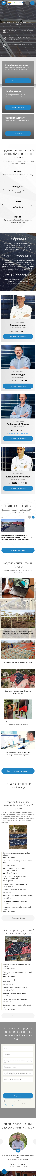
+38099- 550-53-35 (19, 430)
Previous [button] (29, 517)
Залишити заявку (18, 81)
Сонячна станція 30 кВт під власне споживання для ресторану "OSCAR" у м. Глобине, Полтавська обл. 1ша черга (16, 537)
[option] (18, 28)
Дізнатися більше (18, 918)
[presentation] (17, 1087)
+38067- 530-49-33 (19, 331)
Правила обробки (10, 1105)
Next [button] (33, 517)
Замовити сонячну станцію (18, 771)
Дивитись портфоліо (18, 107)
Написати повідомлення (18, 336)
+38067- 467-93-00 (19, 380)
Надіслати (18, 1096)
